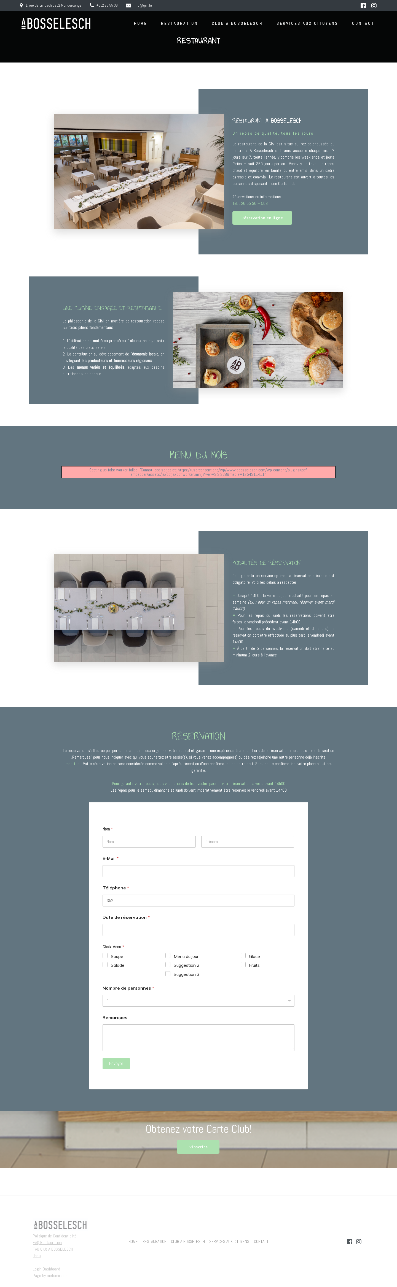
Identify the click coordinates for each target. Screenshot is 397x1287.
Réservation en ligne (264, 218)
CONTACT (363, 23)
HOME (140, 23)
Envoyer (116, 1064)
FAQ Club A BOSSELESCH (53, 1249)
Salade (117, 965)
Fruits (254, 965)
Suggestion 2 (187, 965)
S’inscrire (198, 1147)
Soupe (117, 957)
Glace (254, 957)
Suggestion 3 (187, 975)
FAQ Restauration (47, 1242)
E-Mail (111, 859)
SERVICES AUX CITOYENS (307, 23)
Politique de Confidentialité (55, 1236)
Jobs (37, 1256)
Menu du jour (186, 957)
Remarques (115, 1018)
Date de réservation (126, 918)
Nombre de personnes (128, 988)
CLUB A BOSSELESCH (237, 23)
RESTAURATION (179, 23)
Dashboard (51, 1269)
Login (37, 1269)
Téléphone (116, 888)
